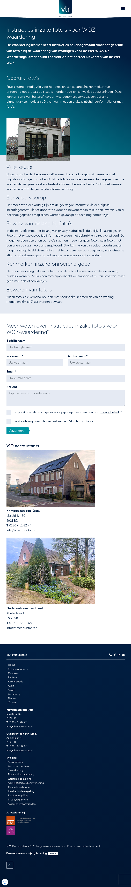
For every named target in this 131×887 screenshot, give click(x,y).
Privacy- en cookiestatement (83, 846)
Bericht (11, 387)
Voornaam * (14, 356)
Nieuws (11, 698)
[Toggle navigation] (123, 8)
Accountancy (14, 762)
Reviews (11, 677)
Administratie (14, 681)
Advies (10, 690)
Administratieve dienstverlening (25, 782)
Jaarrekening (14, 770)
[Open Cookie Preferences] (5, 882)
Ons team (12, 673)
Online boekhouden (18, 787)
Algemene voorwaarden (21, 803)
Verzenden (16, 431)
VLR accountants (17, 668)
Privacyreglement (17, 799)
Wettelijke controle (18, 766)
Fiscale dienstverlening (20, 774)
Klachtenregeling (17, 795)
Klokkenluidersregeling (20, 791)
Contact (11, 702)
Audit (10, 685)
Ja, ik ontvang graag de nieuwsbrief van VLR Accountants (53, 421)
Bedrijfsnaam (15, 341)
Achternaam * (78, 356)
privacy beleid (109, 412)
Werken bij (13, 694)
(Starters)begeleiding (19, 778)
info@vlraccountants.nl (22, 530)
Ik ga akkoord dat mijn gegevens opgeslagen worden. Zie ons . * (68, 412)
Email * (11, 371)
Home (10, 664)
